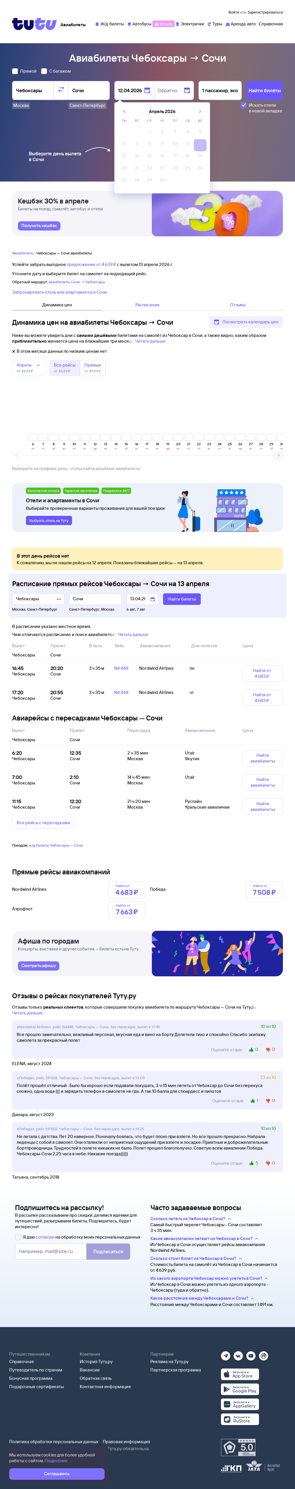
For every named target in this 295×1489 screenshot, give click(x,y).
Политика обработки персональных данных (53, 1441)
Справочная (21, 1361)
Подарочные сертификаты (36, 1386)
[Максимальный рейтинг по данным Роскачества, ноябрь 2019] (238, 1447)
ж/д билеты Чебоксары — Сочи (56, 845)
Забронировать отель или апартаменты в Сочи (59, 292)
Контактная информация (105, 1386)
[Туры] (214, 23)
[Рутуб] (263, 1354)
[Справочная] (271, 23)
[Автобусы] (139, 23)
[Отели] (163, 23)
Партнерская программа (175, 1370)
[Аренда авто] (240, 23)
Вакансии (90, 1370)
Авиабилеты (23, 253)
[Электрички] (189, 23)
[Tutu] (34, 24)
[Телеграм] (225, 1354)
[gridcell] (149, 133)
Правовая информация (126, 1441)
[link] (39, 226)
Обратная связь (96, 1378)
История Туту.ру (96, 1361)
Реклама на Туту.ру (169, 1361)
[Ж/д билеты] (109, 23)
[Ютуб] (251, 1354)
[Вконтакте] (238, 1354)
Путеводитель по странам (35, 1370)
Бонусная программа (30, 1378)
